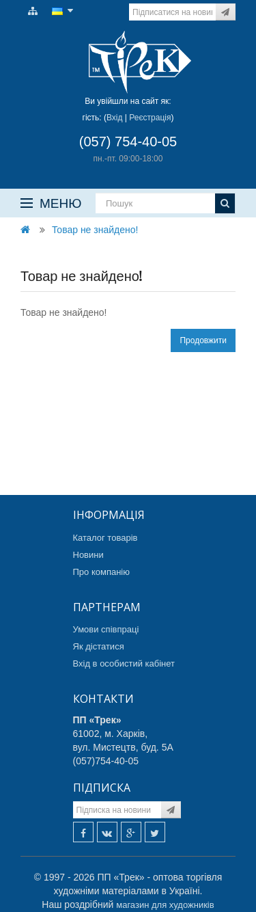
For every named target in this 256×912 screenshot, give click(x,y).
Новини (88, 555)
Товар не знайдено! (95, 229)
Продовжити (203, 340)
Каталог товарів (105, 538)
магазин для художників (165, 905)
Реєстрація (150, 117)
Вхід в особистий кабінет (124, 663)
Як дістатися (98, 646)
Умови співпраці (106, 629)
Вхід (114, 117)
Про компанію (101, 572)
